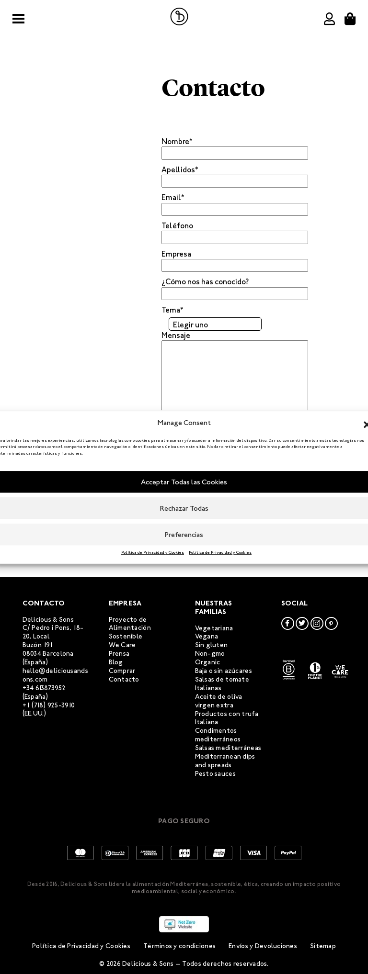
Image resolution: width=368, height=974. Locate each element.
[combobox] (215, 324)
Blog (116, 662)
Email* (172, 197)
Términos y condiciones (179, 946)
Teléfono (177, 225)
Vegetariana (214, 628)
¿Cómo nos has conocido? (205, 281)
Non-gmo (210, 653)
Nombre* (177, 141)
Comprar (122, 671)
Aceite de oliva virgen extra (218, 701)
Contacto (124, 679)
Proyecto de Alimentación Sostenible (130, 628)
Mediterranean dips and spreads (225, 760)
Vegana (206, 636)
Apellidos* (179, 169)
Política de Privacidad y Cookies (152, 552)
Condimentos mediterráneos (218, 735)
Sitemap (323, 946)
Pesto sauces (215, 774)
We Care (122, 645)
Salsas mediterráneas (228, 748)
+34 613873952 (44, 688)
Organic (207, 662)
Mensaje (175, 335)
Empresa (176, 253)
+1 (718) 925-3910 (49, 705)
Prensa (119, 653)
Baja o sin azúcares (223, 671)
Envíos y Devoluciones (263, 946)
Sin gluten (211, 645)
